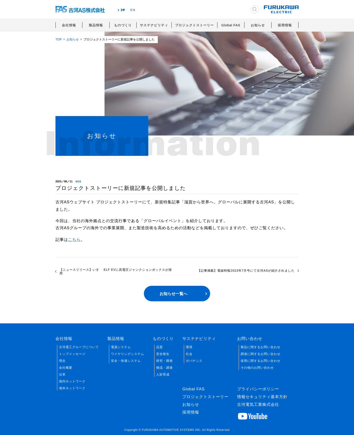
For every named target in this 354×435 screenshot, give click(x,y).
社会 (189, 354)
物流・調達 (164, 367)
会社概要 (65, 367)
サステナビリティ (154, 25)
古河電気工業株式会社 (258, 404)
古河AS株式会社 (80, 9)
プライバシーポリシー (258, 389)
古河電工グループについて (79, 347)
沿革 (62, 374)
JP (123, 10)
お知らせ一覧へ (173, 294)
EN (132, 10)
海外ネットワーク (72, 388)
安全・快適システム (126, 360)
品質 (159, 347)
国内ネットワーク (72, 381)
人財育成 (162, 374)
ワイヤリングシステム (127, 354)
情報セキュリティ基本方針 (262, 397)
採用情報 (285, 25)
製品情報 (96, 25)
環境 (189, 347)
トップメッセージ (72, 354)
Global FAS (230, 25)
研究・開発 (164, 360)
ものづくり (123, 25)
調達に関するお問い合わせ (260, 354)
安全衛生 (162, 354)
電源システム (121, 347)
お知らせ (258, 25)
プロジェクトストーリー (194, 25)
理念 (62, 360)
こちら (74, 239)
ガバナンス (194, 360)
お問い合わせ (249, 338)
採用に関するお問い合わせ (260, 360)
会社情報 (69, 25)
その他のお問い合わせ (257, 367)
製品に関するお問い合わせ (260, 347)
